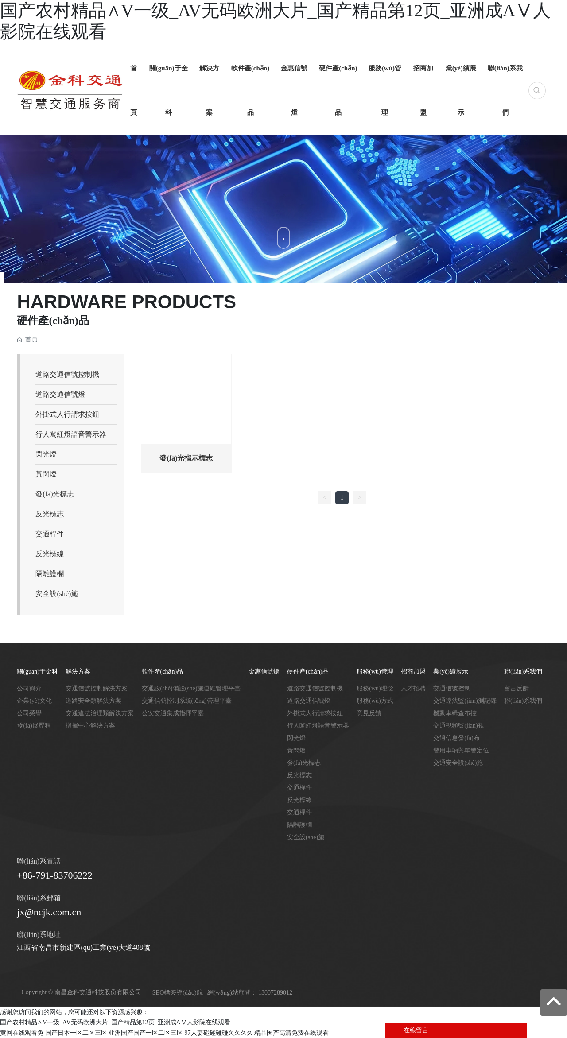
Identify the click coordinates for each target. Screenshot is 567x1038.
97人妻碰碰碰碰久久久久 (219, 1033)
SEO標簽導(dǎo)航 (177, 992)
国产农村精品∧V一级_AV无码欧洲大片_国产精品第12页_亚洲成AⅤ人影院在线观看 (115, 1022)
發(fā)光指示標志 (186, 458)
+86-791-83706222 (54, 875)
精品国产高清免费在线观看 (291, 1033)
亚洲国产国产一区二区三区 (146, 1033)
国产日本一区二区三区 (76, 1033)
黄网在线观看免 (21, 1033)
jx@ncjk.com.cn (49, 912)
